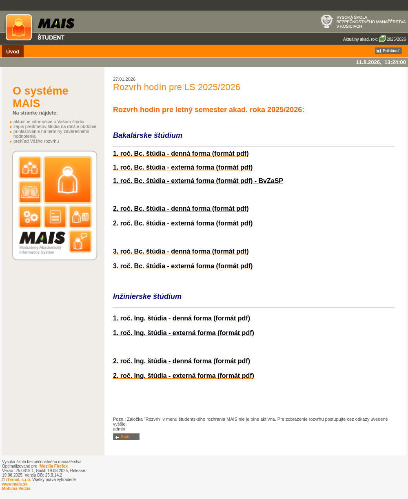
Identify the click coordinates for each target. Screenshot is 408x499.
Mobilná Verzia (16, 488)
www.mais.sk (14, 484)
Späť (125, 437)
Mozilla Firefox (54, 466)
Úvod (13, 52)
